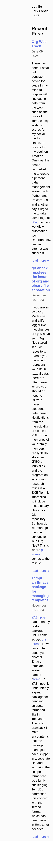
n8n (34, 222)
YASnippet (39, 617)
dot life (37, 6)
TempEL (38, 679)
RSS (36, 15)
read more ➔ (40, 260)
